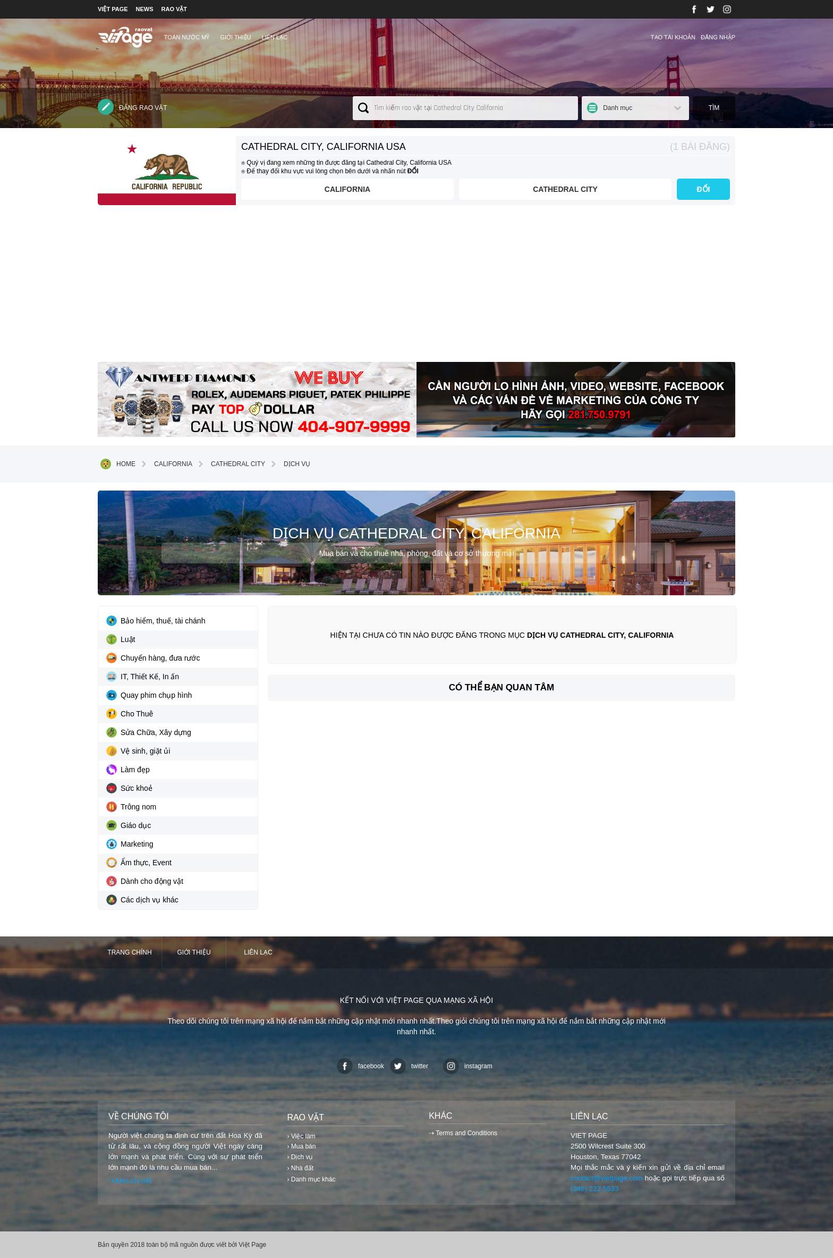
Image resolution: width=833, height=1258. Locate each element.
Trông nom (131, 806)
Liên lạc (275, 37)
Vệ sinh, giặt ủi (138, 751)
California (347, 189)
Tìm (714, 108)
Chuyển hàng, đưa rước (153, 658)
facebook (360, 1066)
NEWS (145, 9)
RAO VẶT (175, 9)
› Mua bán (301, 1146)
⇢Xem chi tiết (129, 1181)
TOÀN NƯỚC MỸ (187, 37)
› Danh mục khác (311, 1179)
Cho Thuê (129, 713)
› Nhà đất (300, 1168)
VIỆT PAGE (113, 9)
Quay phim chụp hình (149, 695)
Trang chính (129, 952)
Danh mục (617, 108)
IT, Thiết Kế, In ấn (142, 676)
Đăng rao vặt (132, 107)
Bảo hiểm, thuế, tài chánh (155, 620)
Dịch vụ (289, 464)
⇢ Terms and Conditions (463, 1133)
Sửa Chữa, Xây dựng (148, 732)
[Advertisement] (416, 287)
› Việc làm (301, 1136)
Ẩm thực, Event (139, 862)
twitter (409, 1066)
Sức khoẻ (129, 788)
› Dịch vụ (299, 1157)
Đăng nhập (718, 37)
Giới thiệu (235, 37)
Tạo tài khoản (673, 37)
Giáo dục (128, 825)
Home (117, 464)
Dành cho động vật (144, 881)
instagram (467, 1066)
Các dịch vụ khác (142, 899)
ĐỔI (703, 189)
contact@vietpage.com (607, 1178)
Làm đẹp (128, 769)
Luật (120, 639)
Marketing (129, 844)
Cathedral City (565, 189)
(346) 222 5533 (594, 1189)
